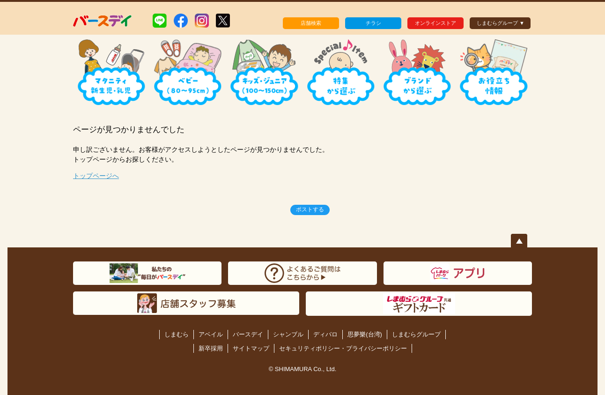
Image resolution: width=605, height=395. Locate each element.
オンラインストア (435, 23)
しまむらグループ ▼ (500, 23)
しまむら (176, 334)
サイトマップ (251, 348)
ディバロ (325, 334)
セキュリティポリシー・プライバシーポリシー (343, 348)
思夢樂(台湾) (364, 334)
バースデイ (248, 334)
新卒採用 (211, 348)
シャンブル (288, 334)
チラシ (373, 23)
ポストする (310, 209)
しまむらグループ (416, 334)
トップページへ (96, 175)
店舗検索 (311, 23)
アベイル (211, 334)
